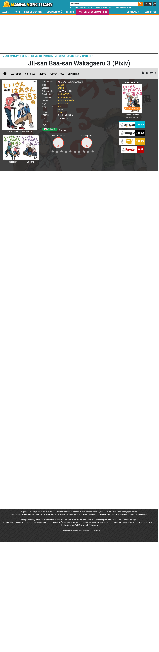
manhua (103, 292)
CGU (91, 311)
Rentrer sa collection (81, 311)
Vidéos (42, 74)
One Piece (127, 8)
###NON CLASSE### (87, 8)
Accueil (6, 11)
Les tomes (16, 74)
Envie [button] (55, 175)
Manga (28, 4)
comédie (70, 100)
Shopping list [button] (40, 175)
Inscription (150, 11)
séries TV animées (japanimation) (124, 292)
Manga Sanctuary (39, 292)
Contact (97, 311)
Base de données (33, 11)
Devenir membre (65, 311)
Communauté (54, 11)
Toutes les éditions (53, 253)
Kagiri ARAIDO (64, 94)
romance (62, 100)
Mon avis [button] (68, 175)
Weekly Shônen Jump (104, 8)
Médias (70, 11)
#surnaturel (63, 103)
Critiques (30, 74)
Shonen (61, 88)
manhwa (96, 292)
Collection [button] (24, 175)
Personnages (57, 74)
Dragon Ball (118, 8)
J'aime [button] (10, 175)
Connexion (133, 11)
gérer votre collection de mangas (69, 295)
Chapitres (73, 74)
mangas (89, 292)
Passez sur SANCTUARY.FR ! (93, 11)
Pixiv (60, 106)
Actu (17, 11)
